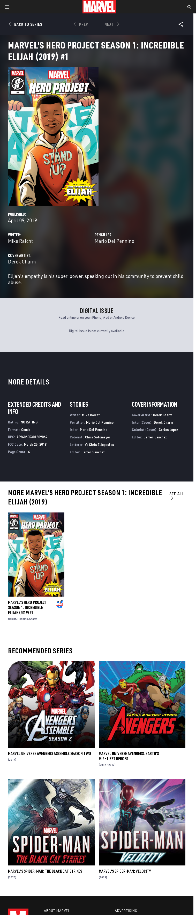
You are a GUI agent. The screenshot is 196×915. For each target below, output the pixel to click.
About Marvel (57, 911)
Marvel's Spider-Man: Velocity (125, 871)
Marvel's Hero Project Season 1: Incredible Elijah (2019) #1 (27, 607)
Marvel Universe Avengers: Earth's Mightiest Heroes (129, 756)
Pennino (23, 619)
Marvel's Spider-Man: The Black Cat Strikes (45, 871)
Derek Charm (22, 261)
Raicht (12, 619)
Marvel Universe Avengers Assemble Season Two (49, 753)
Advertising (126, 911)
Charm (33, 619)
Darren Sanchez (93, 452)
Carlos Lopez (168, 429)
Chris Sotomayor (97, 437)
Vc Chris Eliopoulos (99, 444)
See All (176, 496)
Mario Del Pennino (114, 241)
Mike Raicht (20, 241)
